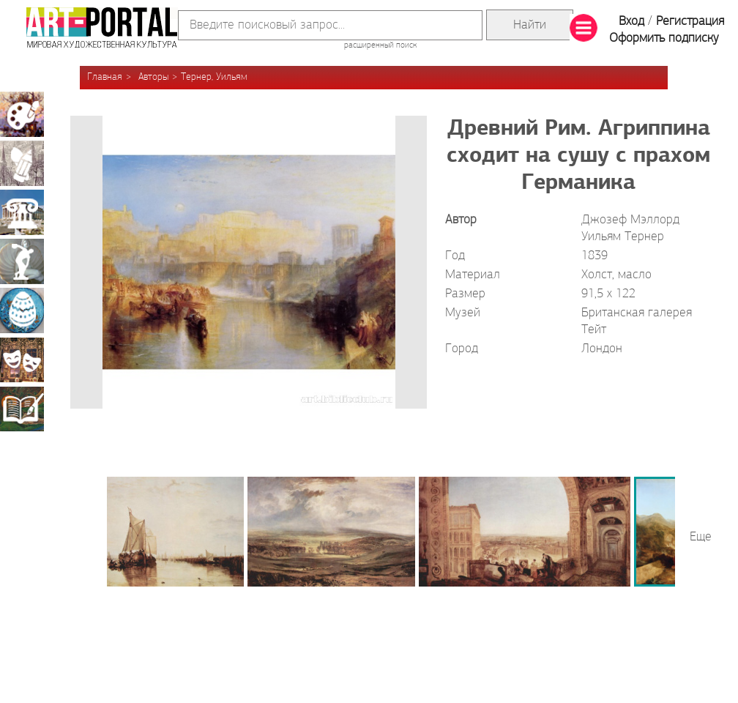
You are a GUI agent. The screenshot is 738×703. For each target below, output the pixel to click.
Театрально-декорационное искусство (22, 359)
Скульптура (22, 261)
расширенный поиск (380, 45)
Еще (701, 537)
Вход (631, 22)
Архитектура (22, 212)
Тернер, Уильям (214, 77)
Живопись (22, 114)
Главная (104, 77)
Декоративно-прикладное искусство (22, 310)
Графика (22, 163)
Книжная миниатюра (22, 408)
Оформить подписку (664, 38)
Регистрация (690, 22)
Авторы (153, 77)
